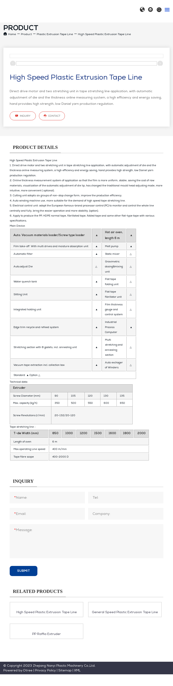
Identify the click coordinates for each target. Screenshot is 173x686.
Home (12, 34)
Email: (20, 513)
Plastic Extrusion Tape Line (55, 34)
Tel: (95, 497)
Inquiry (22, 115)
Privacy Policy (45, 670)
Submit (23, 571)
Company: (101, 513)
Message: (23, 529)
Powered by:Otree (17, 670)
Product (26, 34)
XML (77, 670)
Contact (51, 115)
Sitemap (65, 670)
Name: (20, 497)
